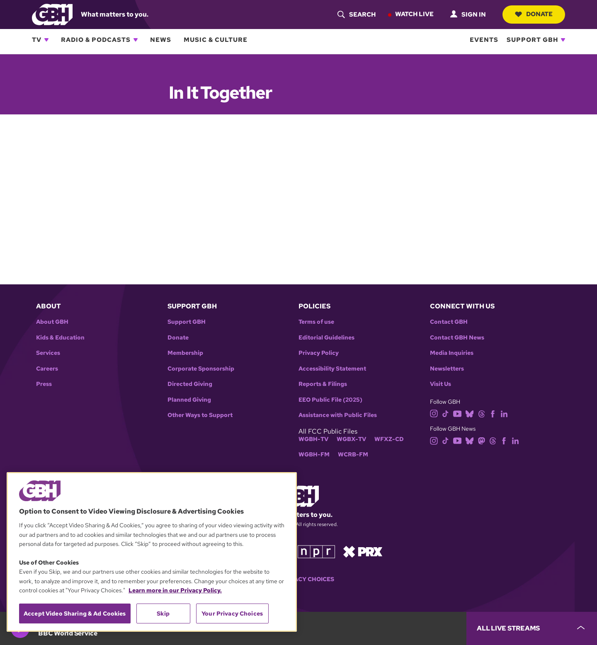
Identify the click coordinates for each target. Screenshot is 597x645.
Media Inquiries (451, 352)
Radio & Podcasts (96, 40)
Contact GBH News (457, 337)
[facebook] (492, 413)
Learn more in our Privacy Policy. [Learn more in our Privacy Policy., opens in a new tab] (175, 590)
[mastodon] (481, 440)
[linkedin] (504, 413)
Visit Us (440, 384)
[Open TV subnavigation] (46, 40)
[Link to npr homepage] (316, 551)
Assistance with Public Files (337, 415)
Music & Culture (216, 40)
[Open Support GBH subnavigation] (563, 40)
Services (48, 352)
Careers (47, 368)
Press (44, 384)
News (160, 40)
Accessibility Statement (332, 368)
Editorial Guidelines (326, 337)
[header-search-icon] (356, 14)
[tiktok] (445, 413)
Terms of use (316, 321)
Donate (534, 14)
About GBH (52, 321)
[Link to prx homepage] (362, 551)
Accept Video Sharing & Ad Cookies (75, 613)
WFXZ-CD (389, 439)
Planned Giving (189, 399)
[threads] (481, 413)
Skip (163, 613)
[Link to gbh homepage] (52, 14)
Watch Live (414, 14)
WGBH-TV (313, 439)
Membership (185, 352)
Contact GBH (449, 321)
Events (484, 40)
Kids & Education (60, 337)
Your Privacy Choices (298, 579)
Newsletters (447, 368)
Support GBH (532, 40)
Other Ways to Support (200, 415)
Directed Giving (189, 384)
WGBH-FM (314, 454)
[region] (152, 552)
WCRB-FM (353, 454)
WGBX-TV (351, 439)
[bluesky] (469, 413)
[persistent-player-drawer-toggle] (531, 628)
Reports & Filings (322, 384)
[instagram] (434, 413)
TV (36, 40)
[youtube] (457, 413)
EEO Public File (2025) (330, 399)
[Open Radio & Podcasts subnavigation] (135, 40)
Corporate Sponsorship (200, 368)
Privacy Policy (318, 352)
